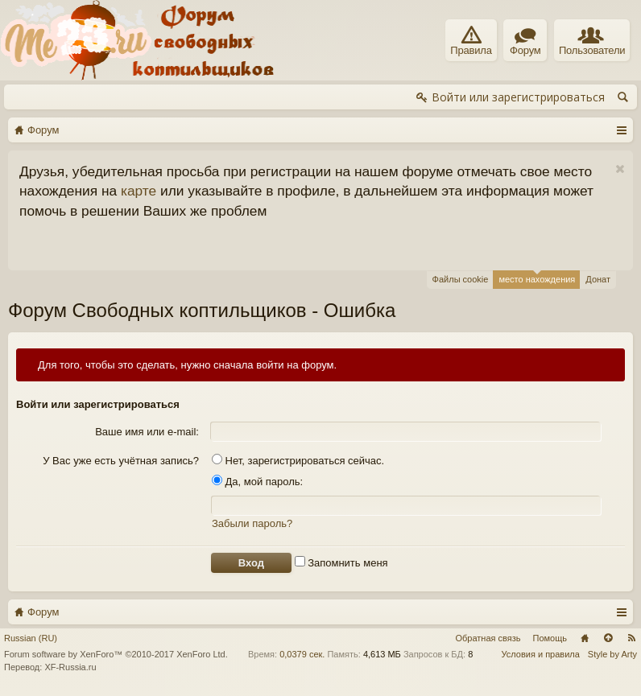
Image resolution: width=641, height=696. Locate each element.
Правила (470, 41)
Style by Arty (612, 654)
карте (138, 191)
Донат (597, 279)
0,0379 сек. (302, 654)
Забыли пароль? (252, 523)
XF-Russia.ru (70, 667)
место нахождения (536, 277)
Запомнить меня (341, 563)
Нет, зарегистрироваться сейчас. (298, 461)
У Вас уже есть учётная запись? (121, 461)
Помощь (550, 638)
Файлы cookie (460, 279)
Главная (584, 638)
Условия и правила (541, 654)
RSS (631, 638)
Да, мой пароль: (257, 482)
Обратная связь (487, 638)
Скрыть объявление (620, 169)
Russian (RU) (30, 638)
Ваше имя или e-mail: (147, 432)
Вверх (608, 638)
